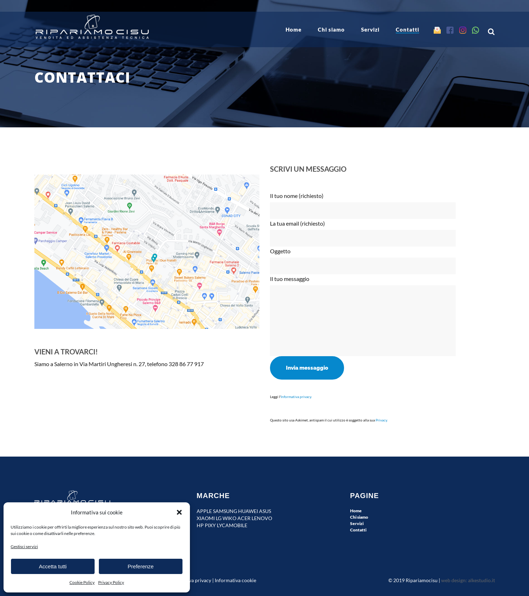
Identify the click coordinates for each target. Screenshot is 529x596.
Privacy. (382, 420)
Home (356, 510)
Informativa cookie (235, 580)
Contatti (358, 529)
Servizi (357, 523)
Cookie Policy (82, 582)
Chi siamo (359, 517)
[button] (179, 512)
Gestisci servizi (24, 546)
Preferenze (140, 566)
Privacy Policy (111, 582)
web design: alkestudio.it (468, 580)
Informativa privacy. (296, 396)
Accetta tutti (53, 566)
